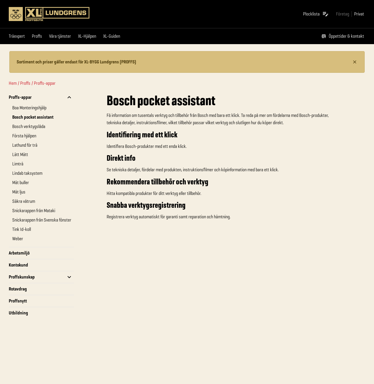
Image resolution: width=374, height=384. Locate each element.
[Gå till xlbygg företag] (342, 14)
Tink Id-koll (21, 229)
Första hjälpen (24, 136)
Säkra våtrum (23, 201)
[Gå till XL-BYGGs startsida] (66, 14)
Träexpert (17, 36)
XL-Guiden (111, 36)
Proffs (37, 36)
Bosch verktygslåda (28, 126)
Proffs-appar (45, 83)
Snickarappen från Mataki (33, 210)
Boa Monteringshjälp (29, 108)
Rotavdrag (18, 289)
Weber (17, 239)
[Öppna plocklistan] (316, 14)
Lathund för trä (24, 145)
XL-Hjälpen (87, 36)
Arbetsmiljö (19, 253)
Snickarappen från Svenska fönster (41, 220)
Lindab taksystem (27, 173)
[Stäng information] (355, 62)
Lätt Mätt (20, 154)
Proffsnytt (18, 301)
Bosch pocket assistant (32, 117)
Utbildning (18, 313)
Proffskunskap (22, 277)
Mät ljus (18, 192)
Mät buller (20, 182)
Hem (13, 83)
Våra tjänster (60, 36)
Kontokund (18, 265)
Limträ (17, 164)
